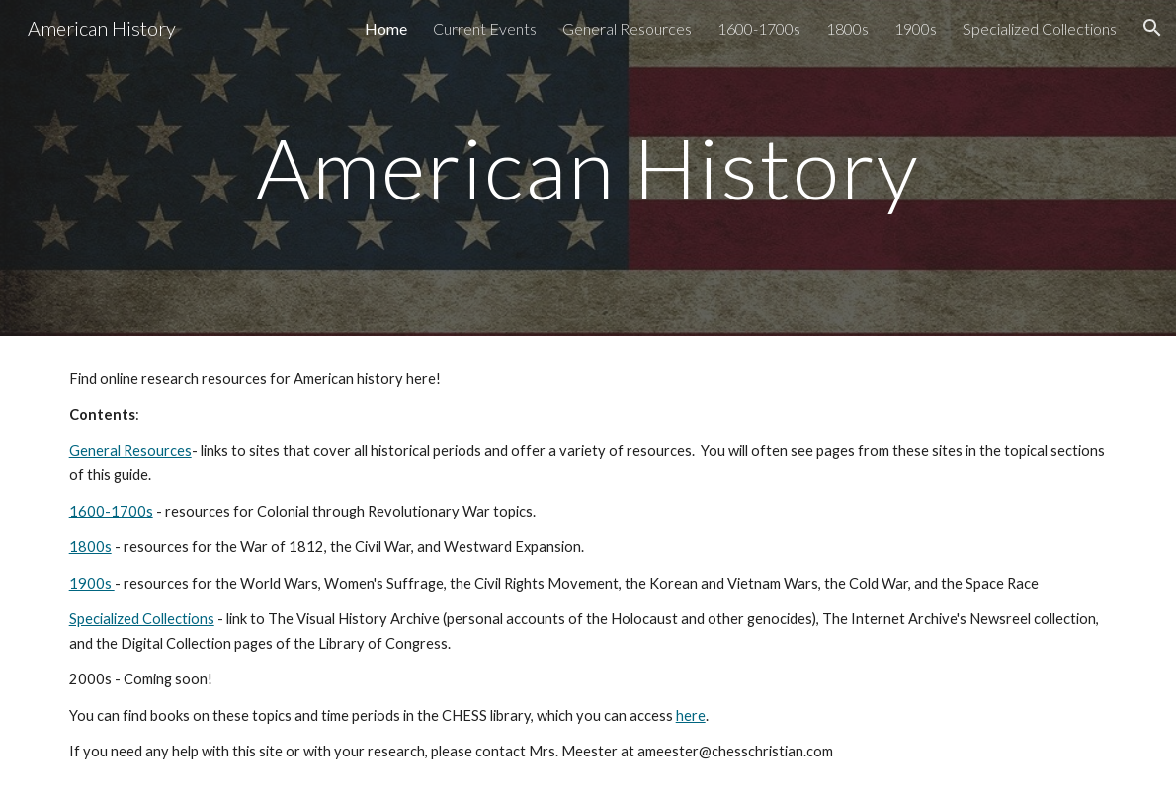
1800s (90, 546)
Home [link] (386, 28)
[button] (1152, 27)
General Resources (130, 450)
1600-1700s (111, 511)
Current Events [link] (485, 28)
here (691, 715)
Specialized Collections (141, 618)
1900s (92, 583)
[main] (588, 167)
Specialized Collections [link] (1040, 28)
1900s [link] (915, 28)
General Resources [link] (627, 28)
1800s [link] (847, 28)
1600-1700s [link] (758, 28)
